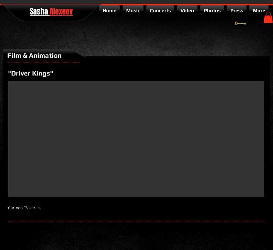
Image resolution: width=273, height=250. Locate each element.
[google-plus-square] (249, 226)
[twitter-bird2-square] (258, 226)
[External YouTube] (136, 139)
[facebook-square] (266, 226)
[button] (268, 17)
